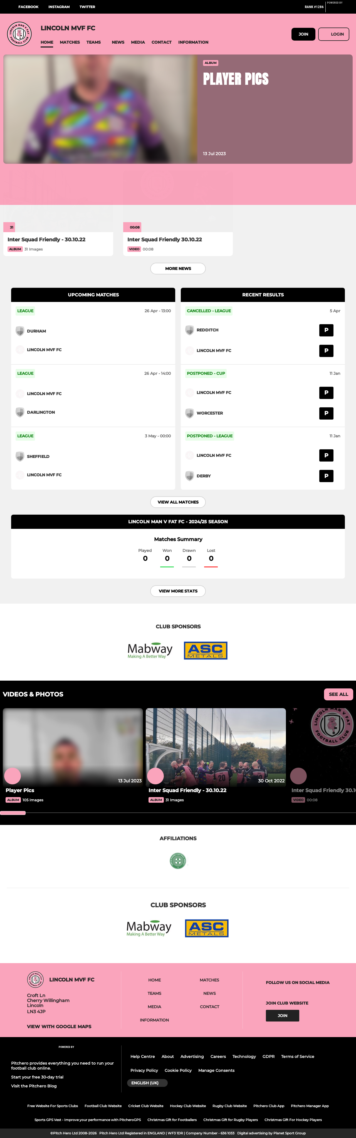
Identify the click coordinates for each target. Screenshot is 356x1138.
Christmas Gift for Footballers (172, 1120)
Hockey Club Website (188, 1106)
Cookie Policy (178, 1070)
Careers (218, 1056)
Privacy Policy (144, 1070)
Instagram (59, 7)
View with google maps (59, 1027)
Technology (244, 1056)
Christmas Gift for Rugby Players (230, 1120)
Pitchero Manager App (310, 1106)
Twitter (87, 7)
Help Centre (142, 1056)
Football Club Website (103, 1106)
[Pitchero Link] (338, 9)
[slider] (13, 813)
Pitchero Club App (268, 1106)
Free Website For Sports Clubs (52, 1106)
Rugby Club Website (229, 1106)
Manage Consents (216, 1070)
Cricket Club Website (145, 1106)
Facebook (28, 7)
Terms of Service (297, 1056)
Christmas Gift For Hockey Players (293, 1120)
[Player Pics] (73, 790)
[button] (46, 42)
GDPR (269, 1056)
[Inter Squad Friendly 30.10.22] (178, 201)
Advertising (192, 1056)
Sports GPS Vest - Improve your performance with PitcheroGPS (87, 1120)
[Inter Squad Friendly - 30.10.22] (58, 201)
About (168, 1056)
